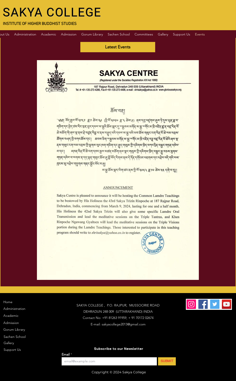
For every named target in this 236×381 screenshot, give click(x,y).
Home (7, 302)
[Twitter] (214, 304)
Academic (10, 315)
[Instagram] (191, 304)
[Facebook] (203, 304)
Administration (14, 308)
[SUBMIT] (167, 361)
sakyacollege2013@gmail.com (124, 324)
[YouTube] (226, 304)
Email (66, 354)
